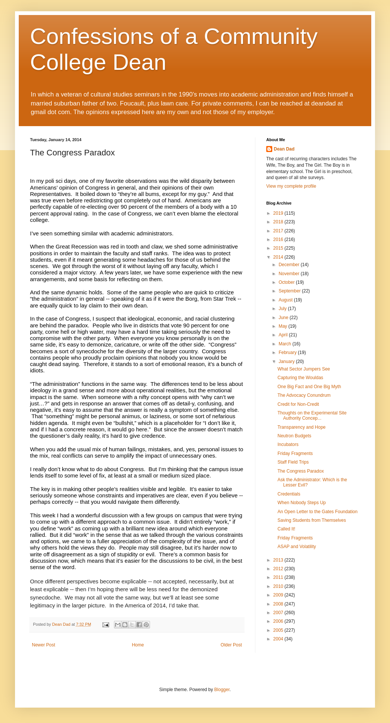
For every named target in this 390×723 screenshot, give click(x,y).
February (288, 352)
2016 (279, 239)
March (285, 343)
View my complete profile (291, 186)
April (284, 334)
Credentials (289, 494)
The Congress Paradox (301, 471)
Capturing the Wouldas (300, 377)
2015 (279, 248)
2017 (279, 230)
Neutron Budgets (294, 435)
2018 (279, 221)
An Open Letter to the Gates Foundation (317, 511)
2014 (279, 257)
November (290, 273)
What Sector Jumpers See (304, 369)
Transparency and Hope (302, 427)
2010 (279, 586)
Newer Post (43, 645)
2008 (279, 604)
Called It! (286, 529)
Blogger (222, 689)
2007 (279, 612)
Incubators (288, 444)
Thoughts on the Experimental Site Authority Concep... (312, 415)
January (287, 361)
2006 (279, 621)
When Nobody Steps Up (302, 502)
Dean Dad (284, 149)
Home (138, 645)
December (290, 264)
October (287, 282)
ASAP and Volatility (297, 546)
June (284, 317)
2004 (279, 639)
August (286, 300)
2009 (279, 595)
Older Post (231, 645)
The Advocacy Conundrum (304, 395)
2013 (279, 560)
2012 (279, 568)
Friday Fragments (295, 453)
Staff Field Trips (293, 462)
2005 (279, 630)
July (283, 308)
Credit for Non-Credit (298, 404)
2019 (279, 213)
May (283, 326)
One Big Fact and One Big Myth (309, 386)
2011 (279, 577)
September (290, 291)
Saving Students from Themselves (312, 520)
